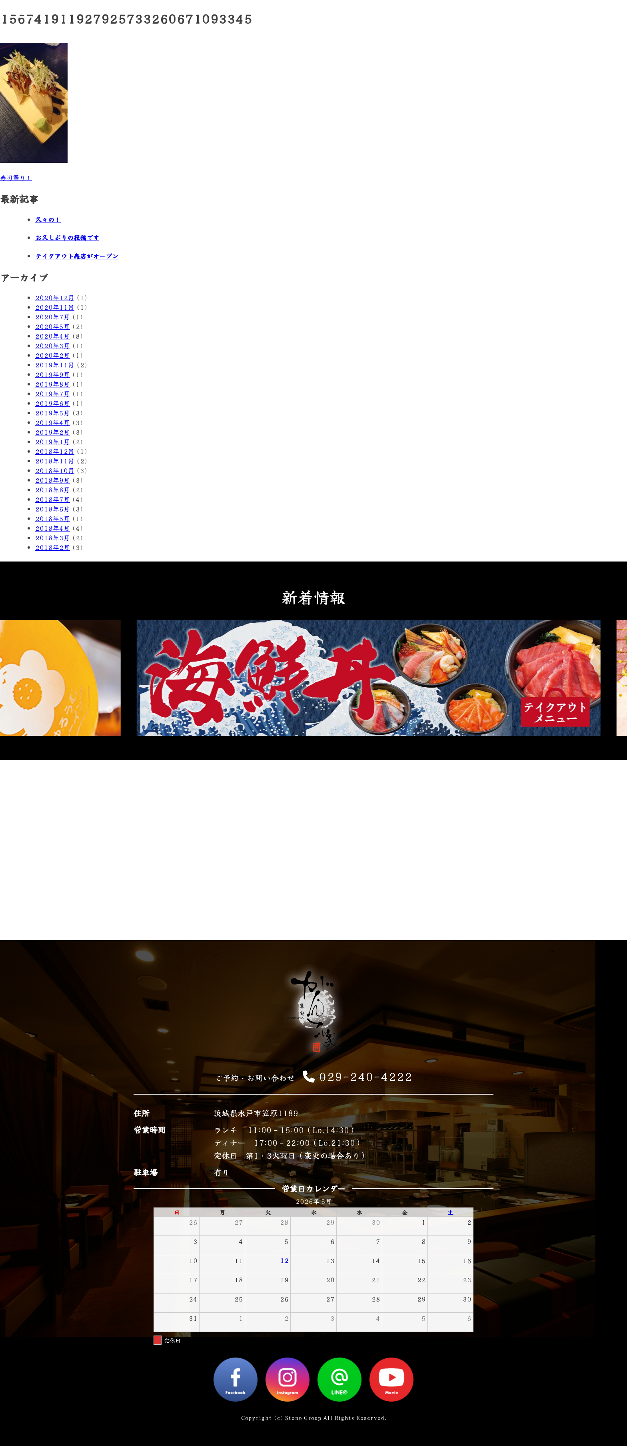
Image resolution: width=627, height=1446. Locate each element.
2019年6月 (52, 403)
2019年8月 (52, 384)
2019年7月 (52, 393)
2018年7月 (52, 499)
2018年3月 (52, 537)
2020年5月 (52, 326)
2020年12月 (54, 297)
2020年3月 (52, 345)
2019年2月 (52, 432)
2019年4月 (52, 422)
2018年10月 (54, 470)
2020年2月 (52, 355)
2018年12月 (54, 451)
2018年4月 (52, 528)
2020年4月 (52, 336)
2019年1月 (52, 441)
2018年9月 (52, 480)
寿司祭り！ (16, 177)
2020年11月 (54, 307)
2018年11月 (54, 460)
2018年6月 (52, 508)
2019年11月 (54, 364)
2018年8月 (52, 489)
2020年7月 (52, 316)
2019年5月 (52, 412)
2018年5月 (52, 518)
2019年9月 (52, 374)
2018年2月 (52, 547)
